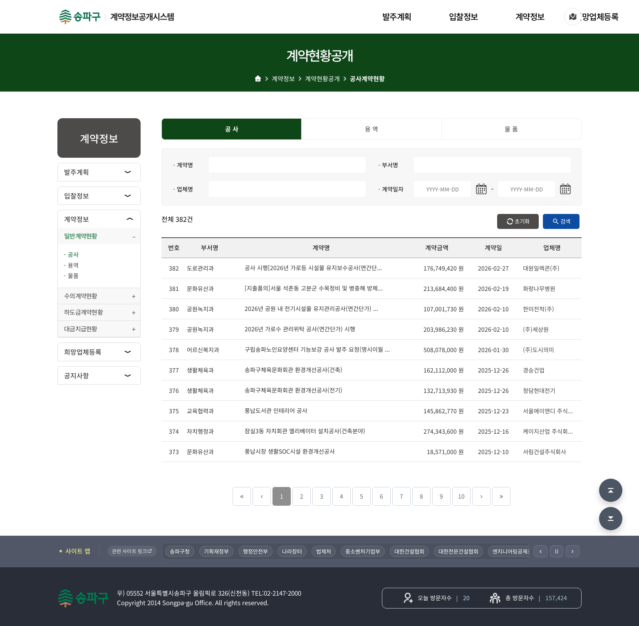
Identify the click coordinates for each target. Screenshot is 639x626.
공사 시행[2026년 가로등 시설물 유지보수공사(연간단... (313, 267)
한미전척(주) (538, 309)
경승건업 (534, 370)
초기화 (522, 221)
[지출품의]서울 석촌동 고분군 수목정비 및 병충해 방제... (314, 288)
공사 (73, 254)
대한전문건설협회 (459, 551)
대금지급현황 (80, 328)
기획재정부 (217, 551)
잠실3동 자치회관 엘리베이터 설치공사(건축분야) (305, 431)
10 (461, 496)
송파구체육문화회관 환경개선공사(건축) (293, 369)
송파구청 (181, 551)
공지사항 (76, 375)
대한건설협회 (410, 551)
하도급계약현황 (83, 312)
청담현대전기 (539, 390)
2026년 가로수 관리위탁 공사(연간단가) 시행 (300, 329)
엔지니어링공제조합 (515, 551)
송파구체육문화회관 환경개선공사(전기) (293, 390)
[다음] (573, 551)
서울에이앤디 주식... (548, 411)
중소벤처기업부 (363, 551)
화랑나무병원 (539, 288)
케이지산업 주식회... (548, 431)
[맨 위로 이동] (610, 490)
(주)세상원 (536, 329)
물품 (73, 275)
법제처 (324, 551)
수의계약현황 (80, 295)
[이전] (540, 551)
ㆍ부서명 (387, 165)
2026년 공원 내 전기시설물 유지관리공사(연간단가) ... (311, 308)
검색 (565, 221)
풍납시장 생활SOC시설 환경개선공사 (290, 451)
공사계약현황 (367, 78)
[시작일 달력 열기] (481, 189)
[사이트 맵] (573, 16)
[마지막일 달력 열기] (565, 189)
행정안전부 (256, 551)
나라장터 (293, 551)
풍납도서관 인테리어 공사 (276, 410)
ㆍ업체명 (182, 189)
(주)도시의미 (538, 349)
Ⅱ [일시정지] (557, 551)
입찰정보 (463, 16)
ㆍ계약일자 (390, 189)
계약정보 (530, 16)
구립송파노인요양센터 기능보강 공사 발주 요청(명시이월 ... (317, 349)
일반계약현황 (80, 235)
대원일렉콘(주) (541, 268)
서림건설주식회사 (544, 451)
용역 (73, 265)
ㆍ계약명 (182, 165)
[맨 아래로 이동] (610, 518)
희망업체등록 (596, 16)
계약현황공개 (322, 78)
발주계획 (396, 16)
